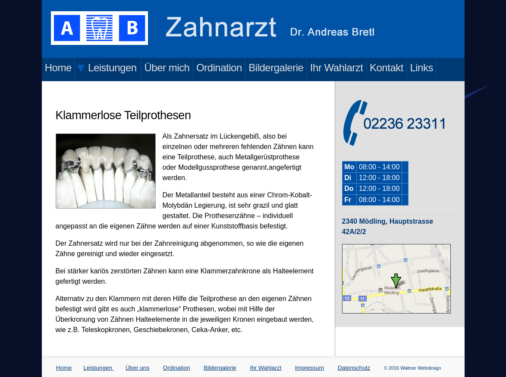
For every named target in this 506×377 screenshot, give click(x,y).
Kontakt (386, 67)
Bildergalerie (275, 67)
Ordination (219, 67)
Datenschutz (354, 367)
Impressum (309, 367)
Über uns (137, 367)
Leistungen (99, 367)
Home (58, 67)
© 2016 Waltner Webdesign (412, 368)
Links (421, 67)
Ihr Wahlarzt (336, 67)
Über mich (166, 67)
